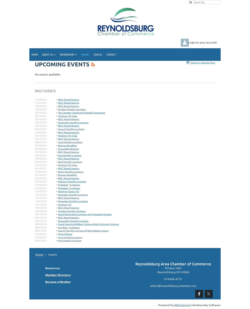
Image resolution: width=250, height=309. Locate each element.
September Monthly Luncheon (73, 122)
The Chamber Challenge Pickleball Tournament (81, 112)
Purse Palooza (65, 234)
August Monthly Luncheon (71, 129)
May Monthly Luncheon (69, 155)
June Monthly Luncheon (70, 142)
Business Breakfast (67, 145)
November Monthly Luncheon (73, 201)
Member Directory (58, 275)
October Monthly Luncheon (72, 109)
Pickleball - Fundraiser (69, 184)
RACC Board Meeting (68, 99)
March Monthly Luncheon (71, 171)
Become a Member (58, 282)
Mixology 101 (65, 204)
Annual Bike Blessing (68, 148)
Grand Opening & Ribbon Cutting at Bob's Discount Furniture (88, 224)
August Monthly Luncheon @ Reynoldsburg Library (83, 230)
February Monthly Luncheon (72, 181)
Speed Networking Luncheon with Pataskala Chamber (85, 214)
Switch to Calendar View (203, 62)
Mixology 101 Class (67, 116)
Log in (185, 43)
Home (39, 254)
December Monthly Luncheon (73, 194)
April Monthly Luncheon (70, 161)
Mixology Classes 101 (68, 191)
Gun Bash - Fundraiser (69, 227)
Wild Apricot (182, 305)
